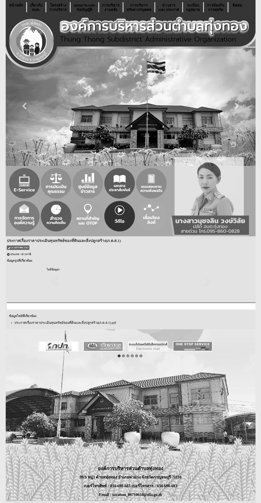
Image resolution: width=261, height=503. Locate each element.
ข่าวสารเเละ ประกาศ (168, 7)
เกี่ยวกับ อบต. (36, 7)
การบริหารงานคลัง (110, 7)
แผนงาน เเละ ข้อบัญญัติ (84, 7)
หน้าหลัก (16, 7)
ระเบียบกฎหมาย (193, 7)
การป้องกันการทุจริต (215, 7)
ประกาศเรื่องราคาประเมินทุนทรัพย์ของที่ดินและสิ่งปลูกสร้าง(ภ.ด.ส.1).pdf (65, 322)
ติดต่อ (237, 7)
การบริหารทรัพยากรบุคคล (138, 7)
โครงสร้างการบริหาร (58, 7)
